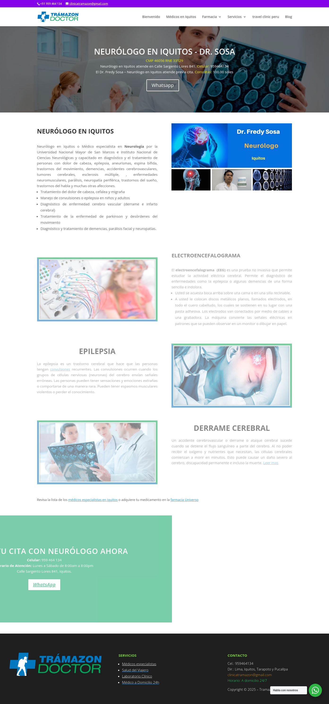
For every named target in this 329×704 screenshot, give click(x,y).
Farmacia (209, 17)
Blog (288, 17)
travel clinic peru (265, 17)
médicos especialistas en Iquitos (93, 499)
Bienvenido (151, 17)
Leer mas (270, 462)
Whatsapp (163, 85)
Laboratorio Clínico (137, 676)
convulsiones (60, 369)
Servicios (235, 17)
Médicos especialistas (139, 663)
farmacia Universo (185, 499)
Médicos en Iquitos (181, 17)
